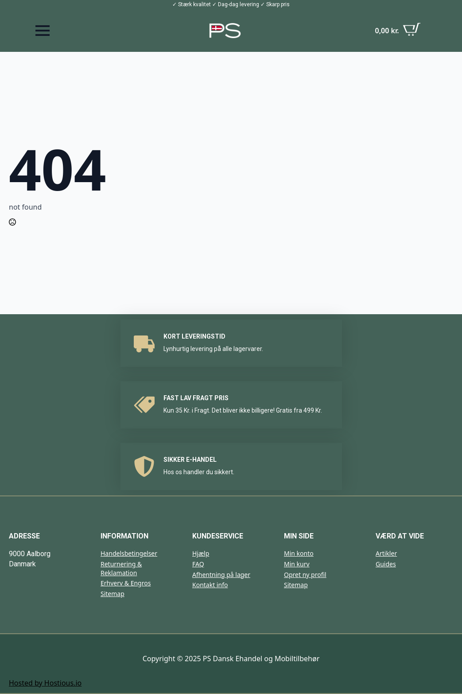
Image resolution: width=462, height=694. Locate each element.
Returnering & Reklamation (121, 568)
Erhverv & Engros (126, 583)
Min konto (299, 553)
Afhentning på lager (221, 574)
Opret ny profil (305, 574)
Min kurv (297, 564)
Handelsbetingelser (129, 553)
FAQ (198, 564)
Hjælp (200, 553)
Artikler (386, 553)
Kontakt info (210, 585)
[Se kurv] (397, 30)
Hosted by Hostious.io (45, 683)
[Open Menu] (42, 30)
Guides (386, 564)
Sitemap (112, 593)
